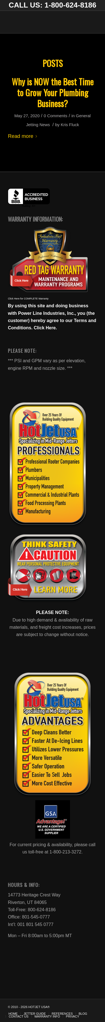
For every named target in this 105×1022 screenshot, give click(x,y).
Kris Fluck (70, 125)
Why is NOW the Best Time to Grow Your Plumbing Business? (53, 92)
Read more (23, 136)
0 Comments (55, 116)
